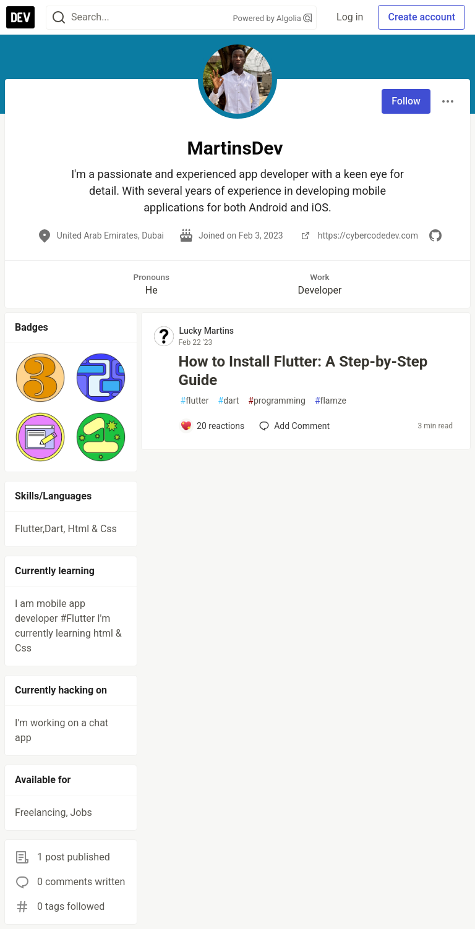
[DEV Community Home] (20, 17)
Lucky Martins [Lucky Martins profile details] (206, 331)
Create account (421, 17)
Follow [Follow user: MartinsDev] (406, 101)
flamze (330, 400)
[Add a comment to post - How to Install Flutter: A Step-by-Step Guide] (212, 426)
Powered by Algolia (272, 18)
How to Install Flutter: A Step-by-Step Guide (303, 371)
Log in (349, 17)
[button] (40, 377)
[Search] (58, 17)
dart (228, 400)
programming (277, 400)
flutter (195, 400)
